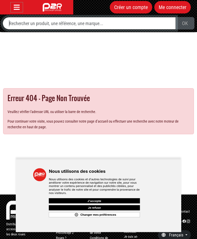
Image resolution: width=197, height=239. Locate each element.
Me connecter (172, 7)
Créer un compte (131, 7)
